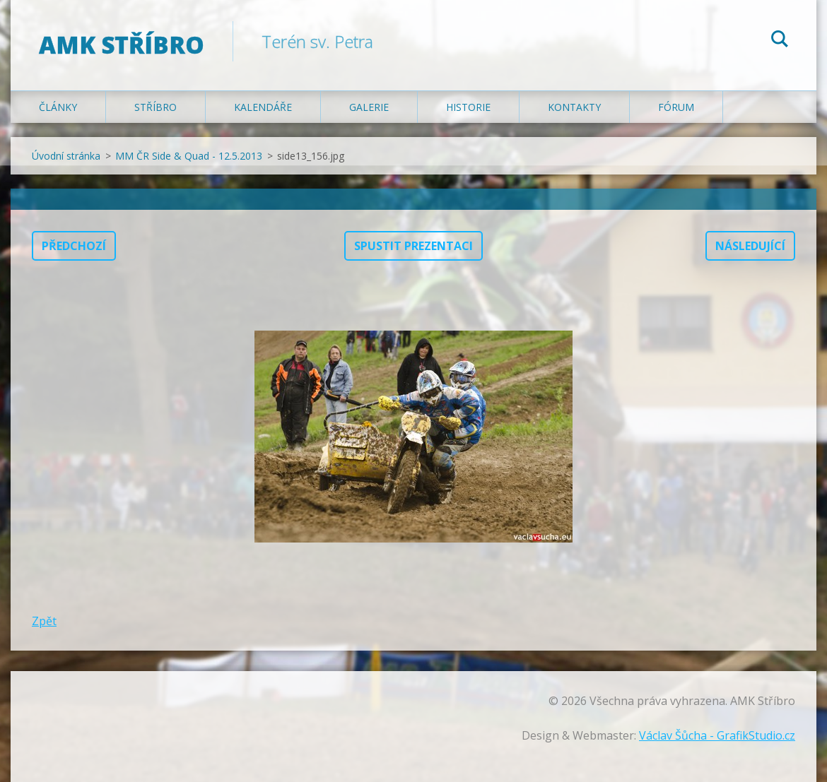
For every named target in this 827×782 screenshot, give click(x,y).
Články (58, 107)
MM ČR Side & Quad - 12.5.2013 (188, 155)
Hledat (779, 41)
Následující (750, 246)
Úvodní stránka (66, 155)
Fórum (676, 107)
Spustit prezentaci (413, 246)
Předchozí (74, 246)
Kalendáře (263, 107)
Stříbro (155, 107)
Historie (468, 107)
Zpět (44, 621)
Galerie (369, 107)
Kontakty (574, 107)
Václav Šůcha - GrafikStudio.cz (717, 735)
